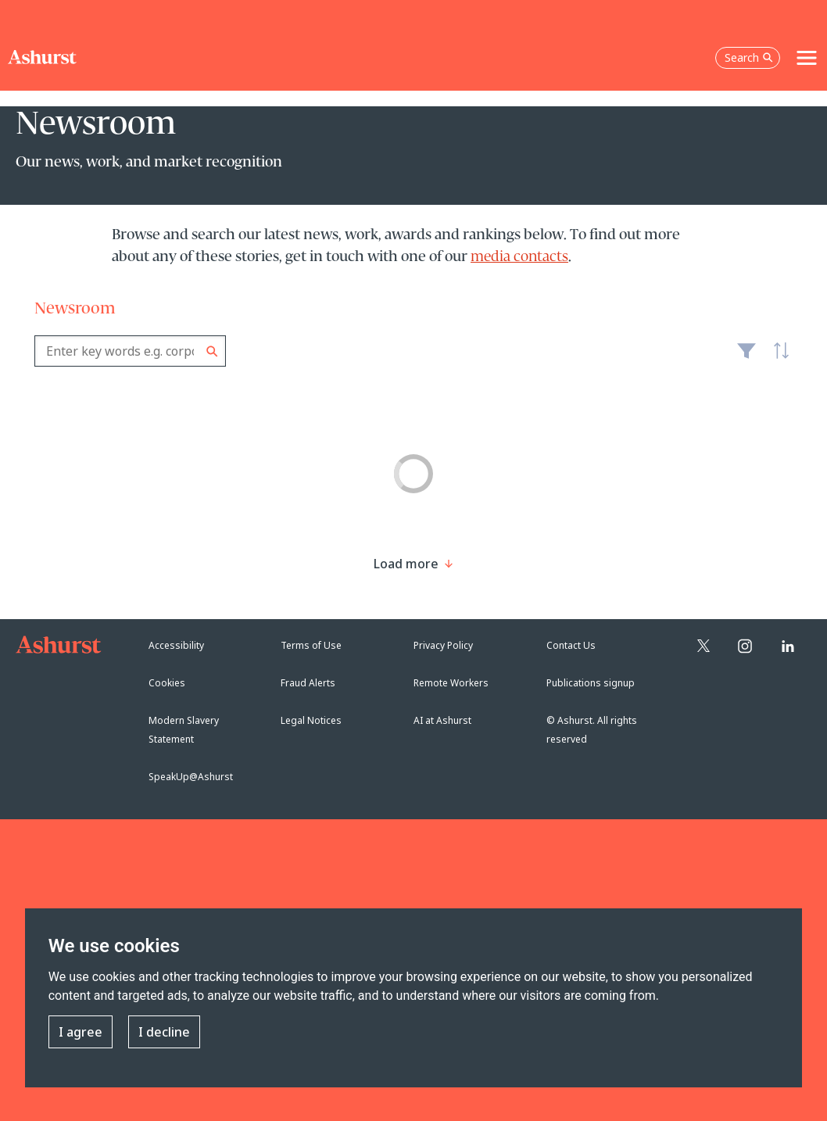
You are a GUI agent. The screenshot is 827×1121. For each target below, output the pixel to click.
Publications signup (590, 682)
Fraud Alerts (308, 682)
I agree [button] (80, 1031)
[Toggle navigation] (806, 57)
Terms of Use (311, 645)
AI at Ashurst (442, 720)
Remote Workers (451, 682)
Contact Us (571, 645)
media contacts (519, 257)
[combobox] (130, 351)
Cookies (167, 682)
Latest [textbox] (777, 359)
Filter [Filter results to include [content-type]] (746, 357)
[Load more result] (406, 563)
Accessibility (176, 645)
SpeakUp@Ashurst (191, 776)
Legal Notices (311, 720)
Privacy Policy (443, 645)
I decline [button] (164, 1031)
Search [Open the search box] (749, 57)
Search (212, 351)
